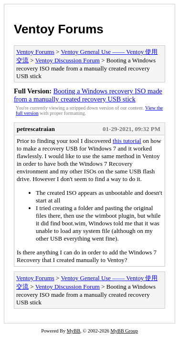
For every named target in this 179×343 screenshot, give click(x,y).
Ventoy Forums (59, 29)
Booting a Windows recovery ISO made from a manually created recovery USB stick (88, 95)
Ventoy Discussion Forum (67, 60)
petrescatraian (36, 128)
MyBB (73, 330)
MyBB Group (123, 330)
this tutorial (127, 140)
